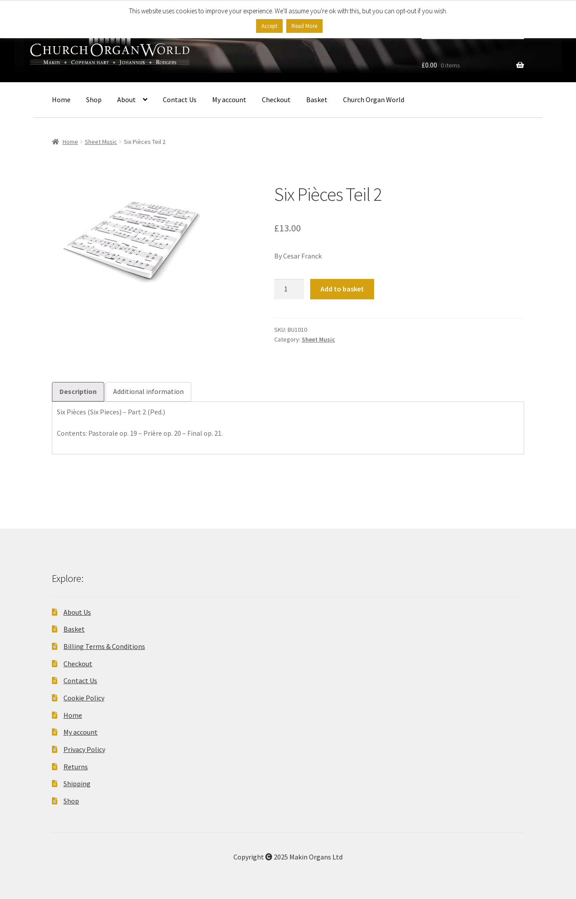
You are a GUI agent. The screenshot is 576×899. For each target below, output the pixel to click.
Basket (316, 99)
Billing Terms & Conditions (104, 646)
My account (229, 99)
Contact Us (180, 99)
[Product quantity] (289, 289)
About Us (77, 612)
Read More (304, 26)
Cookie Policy (83, 697)
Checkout (276, 99)
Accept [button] (269, 26)
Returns (75, 766)
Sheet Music (101, 142)
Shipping (77, 783)
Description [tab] (78, 391)
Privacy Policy (84, 749)
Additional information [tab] (148, 391)
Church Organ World (373, 99)
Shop (94, 99)
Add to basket (342, 288)
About (126, 99)
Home (61, 99)
